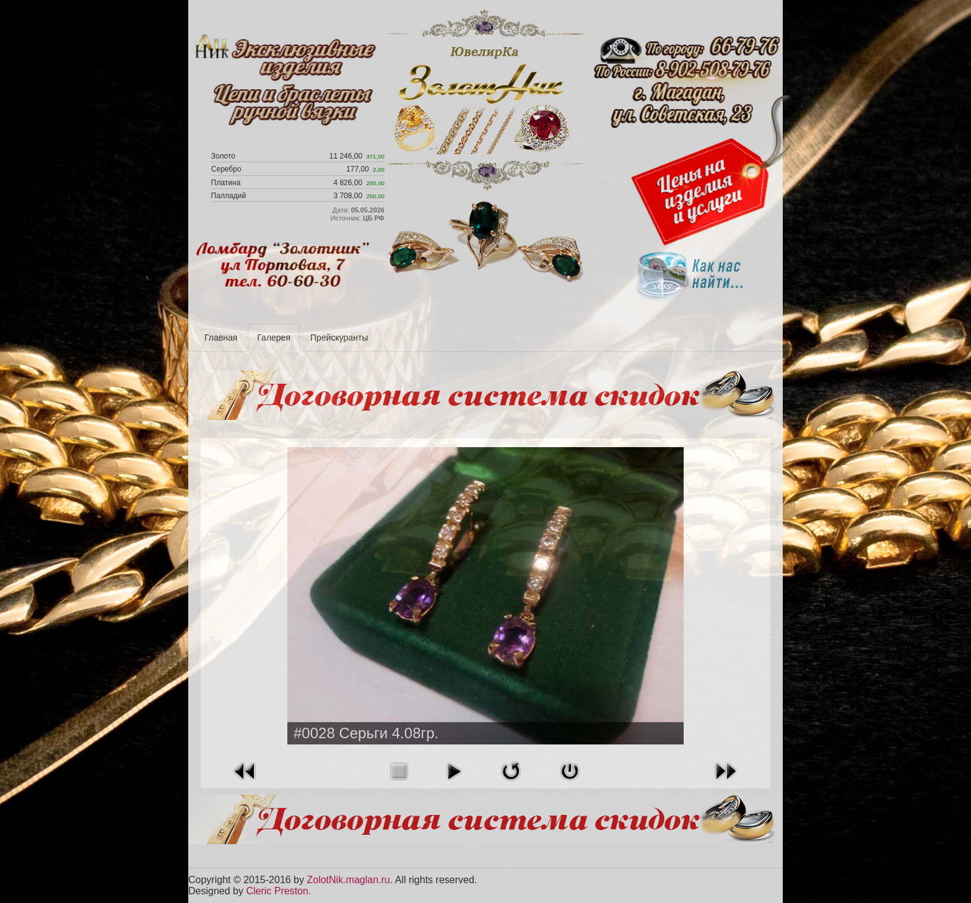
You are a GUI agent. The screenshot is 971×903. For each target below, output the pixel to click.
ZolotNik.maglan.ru (348, 880)
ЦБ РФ (374, 218)
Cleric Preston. (278, 891)
